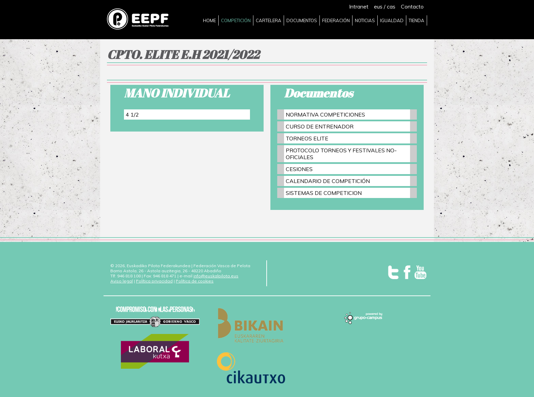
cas (391, 6)
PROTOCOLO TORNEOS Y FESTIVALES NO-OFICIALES (341, 154)
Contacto (412, 6)
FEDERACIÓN (336, 20)
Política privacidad (154, 281)
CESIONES (299, 169)
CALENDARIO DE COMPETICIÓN (328, 181)
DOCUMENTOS (301, 20)
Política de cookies (195, 281)
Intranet (358, 6)
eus (378, 6)
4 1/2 (132, 114)
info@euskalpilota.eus (215, 275)
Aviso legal (121, 281)
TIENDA (416, 20)
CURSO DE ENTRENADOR (320, 126)
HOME (209, 20)
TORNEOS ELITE (307, 138)
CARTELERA (268, 20)
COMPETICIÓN (236, 20)
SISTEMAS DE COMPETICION (324, 192)
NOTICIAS (365, 20)
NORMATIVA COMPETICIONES (325, 114)
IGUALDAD (392, 20)
